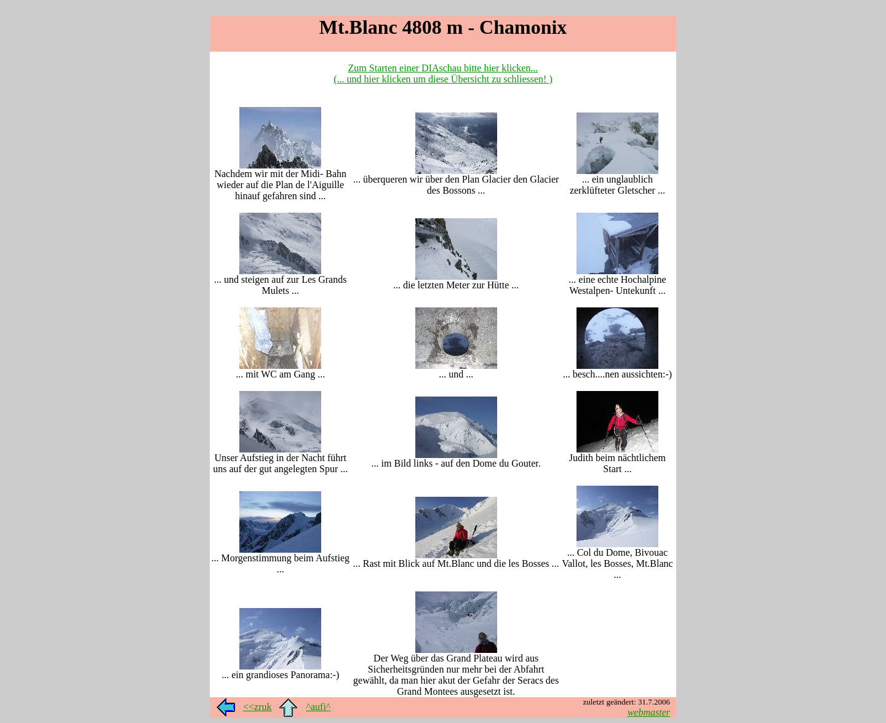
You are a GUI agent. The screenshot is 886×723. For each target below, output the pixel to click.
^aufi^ (318, 706)
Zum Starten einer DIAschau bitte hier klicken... (443, 68)
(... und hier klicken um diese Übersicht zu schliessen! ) (442, 79)
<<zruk (257, 706)
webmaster (649, 712)
